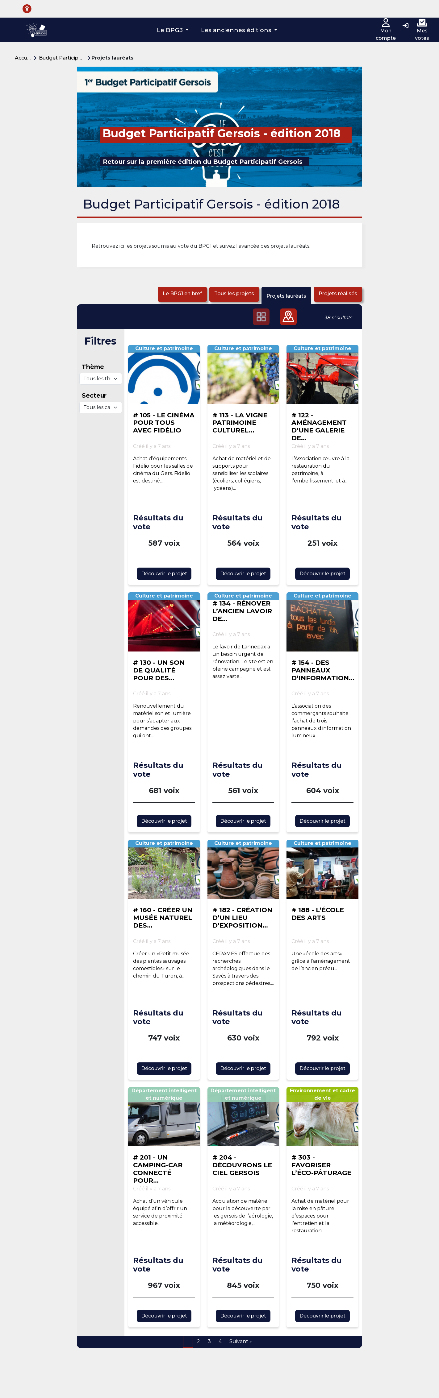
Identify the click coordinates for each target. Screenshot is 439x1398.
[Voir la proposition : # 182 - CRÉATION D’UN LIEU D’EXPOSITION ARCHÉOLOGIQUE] (243, 869)
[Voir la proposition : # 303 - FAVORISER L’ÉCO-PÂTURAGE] (322, 1116)
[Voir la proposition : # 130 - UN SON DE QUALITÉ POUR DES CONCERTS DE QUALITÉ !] (164, 621)
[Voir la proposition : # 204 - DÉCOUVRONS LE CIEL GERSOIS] (243, 1116)
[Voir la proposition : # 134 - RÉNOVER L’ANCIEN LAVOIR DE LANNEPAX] (243, 641)
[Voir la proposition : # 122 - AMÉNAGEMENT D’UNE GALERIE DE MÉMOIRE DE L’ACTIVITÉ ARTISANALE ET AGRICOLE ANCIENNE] (322, 374)
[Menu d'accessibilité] (27, 9)
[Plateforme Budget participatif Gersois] (36, 30)
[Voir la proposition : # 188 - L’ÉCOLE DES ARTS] (322, 869)
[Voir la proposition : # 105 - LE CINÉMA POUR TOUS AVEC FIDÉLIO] (164, 374)
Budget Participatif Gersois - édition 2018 (63, 58)
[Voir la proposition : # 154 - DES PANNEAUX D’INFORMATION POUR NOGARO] (322, 621)
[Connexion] (405, 26)
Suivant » (240, 1341)
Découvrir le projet (164, 574)
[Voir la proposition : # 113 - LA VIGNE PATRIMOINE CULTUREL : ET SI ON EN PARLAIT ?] (243, 374)
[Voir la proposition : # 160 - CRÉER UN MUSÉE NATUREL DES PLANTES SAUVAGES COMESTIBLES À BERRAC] (164, 869)
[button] (172, 30)
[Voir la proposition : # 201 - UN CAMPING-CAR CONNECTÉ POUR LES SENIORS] (164, 1116)
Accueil (24, 58)
